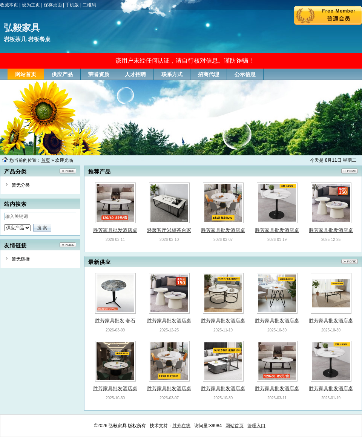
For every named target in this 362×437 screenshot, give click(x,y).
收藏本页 (9, 5)
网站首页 (234, 425)
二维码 (89, 5)
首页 (45, 160)
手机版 (72, 5)
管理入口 (256, 425)
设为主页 (31, 5)
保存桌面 (53, 5)
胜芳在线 (181, 425)
